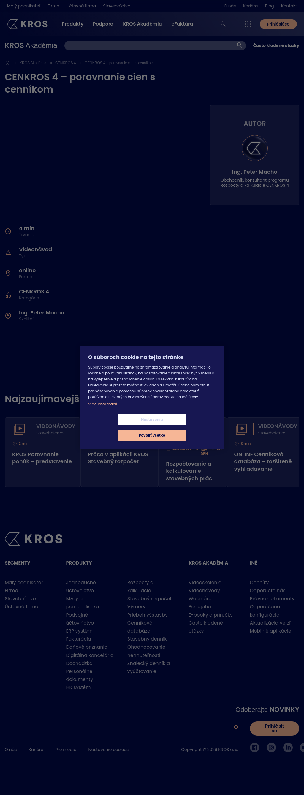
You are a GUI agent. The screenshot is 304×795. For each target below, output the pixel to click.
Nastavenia (117, 427)
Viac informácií (102, 412)
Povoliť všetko (187, 427)
